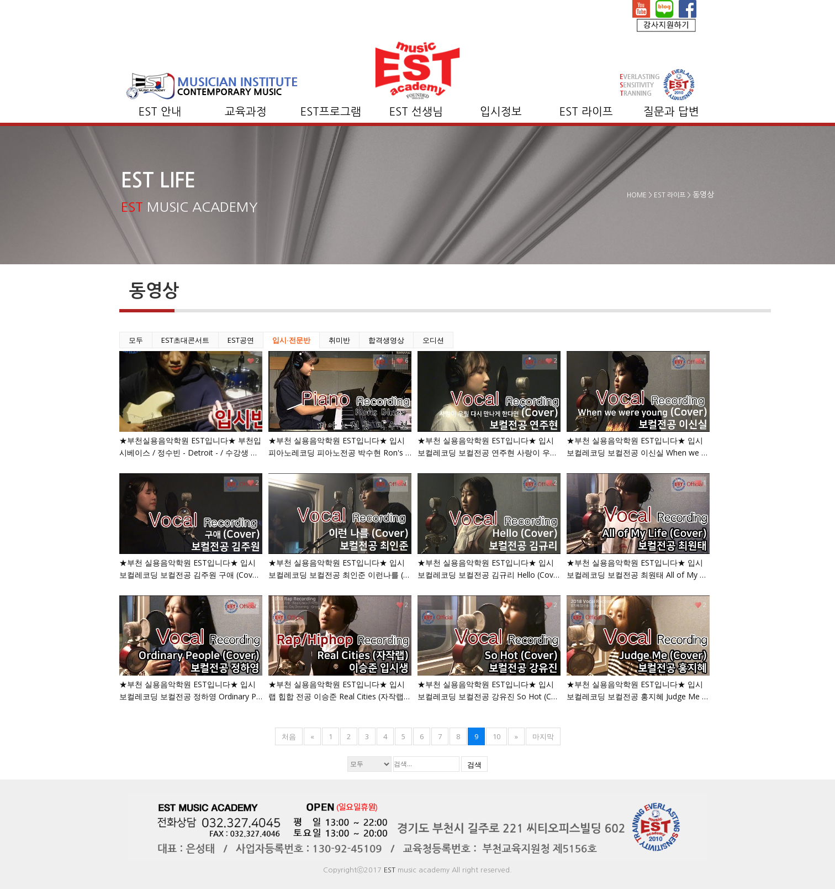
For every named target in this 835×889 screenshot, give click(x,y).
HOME (637, 195)
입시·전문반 (291, 340)
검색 (474, 765)
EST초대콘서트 (185, 340)
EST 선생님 (416, 111)
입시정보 (501, 111)
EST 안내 (160, 111)
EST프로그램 (330, 111)
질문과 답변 (671, 111)
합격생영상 (386, 340)
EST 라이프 (586, 111)
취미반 (339, 340)
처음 (289, 736)
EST (389, 870)
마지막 (543, 736)
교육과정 (246, 111)
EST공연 (241, 340)
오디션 (433, 340)
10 (496, 736)
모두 (136, 340)
